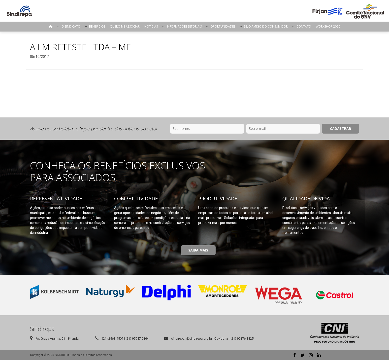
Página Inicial (50, 27)
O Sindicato (71, 26)
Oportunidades (222, 26)
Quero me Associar (125, 26)
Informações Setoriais (184, 26)
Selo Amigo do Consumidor (266, 26)
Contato (303, 26)
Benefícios (97, 26)
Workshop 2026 (328, 26)
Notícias (151, 26)
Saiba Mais (198, 250)
